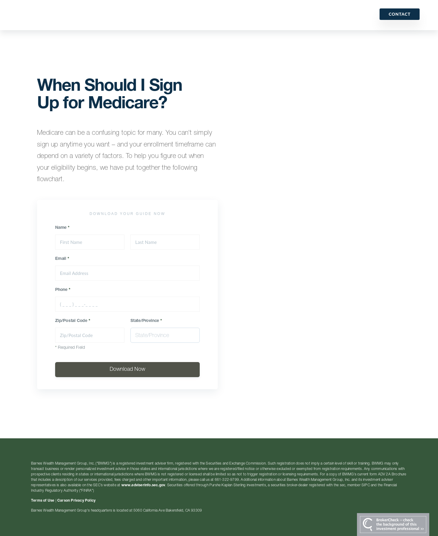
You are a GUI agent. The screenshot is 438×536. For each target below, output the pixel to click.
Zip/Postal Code (72, 321)
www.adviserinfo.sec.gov (143, 485)
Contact (400, 14)
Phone (62, 290)
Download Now (127, 369)
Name (62, 228)
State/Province (146, 321)
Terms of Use (42, 501)
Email (62, 259)
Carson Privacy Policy (76, 501)
